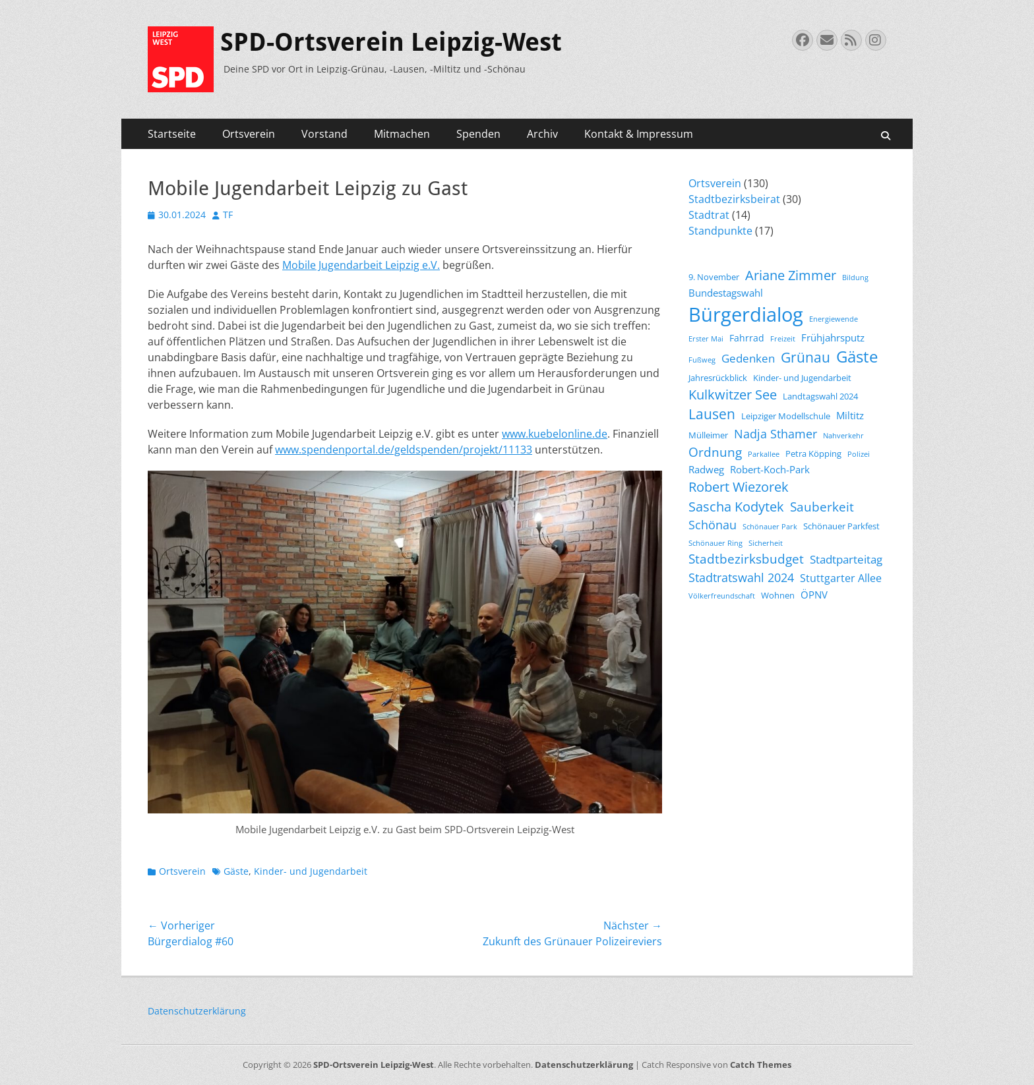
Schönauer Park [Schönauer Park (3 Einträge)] (770, 526)
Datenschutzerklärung (197, 1011)
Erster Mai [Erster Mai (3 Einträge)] (705, 338)
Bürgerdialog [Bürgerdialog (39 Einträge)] (745, 314)
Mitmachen (402, 134)
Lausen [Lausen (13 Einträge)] (711, 414)
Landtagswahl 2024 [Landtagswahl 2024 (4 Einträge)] (820, 396)
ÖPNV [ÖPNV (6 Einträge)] (814, 594)
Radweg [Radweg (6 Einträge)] (706, 469)
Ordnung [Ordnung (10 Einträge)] (715, 452)
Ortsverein (248, 134)
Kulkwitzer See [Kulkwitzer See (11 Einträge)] (732, 394)
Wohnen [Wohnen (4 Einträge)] (778, 595)
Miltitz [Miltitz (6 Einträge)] (850, 415)
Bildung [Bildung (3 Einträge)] (855, 277)
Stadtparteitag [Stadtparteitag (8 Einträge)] (846, 559)
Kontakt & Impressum (638, 134)
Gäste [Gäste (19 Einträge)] (857, 356)
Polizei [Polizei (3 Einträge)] (858, 454)
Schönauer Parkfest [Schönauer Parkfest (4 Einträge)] (841, 526)
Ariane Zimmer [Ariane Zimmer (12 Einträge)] (790, 275)
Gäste (236, 871)
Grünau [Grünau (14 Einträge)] (805, 357)
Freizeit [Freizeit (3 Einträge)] (782, 338)
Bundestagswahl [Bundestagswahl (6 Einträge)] (725, 292)
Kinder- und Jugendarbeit (310, 871)
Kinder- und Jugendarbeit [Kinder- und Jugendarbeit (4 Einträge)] (802, 378)
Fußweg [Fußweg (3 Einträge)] (701, 360)
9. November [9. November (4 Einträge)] (713, 277)
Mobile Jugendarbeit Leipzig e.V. (361, 265)
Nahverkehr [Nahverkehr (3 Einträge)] (843, 435)
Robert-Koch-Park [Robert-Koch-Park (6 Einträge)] (770, 469)
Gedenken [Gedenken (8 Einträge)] (748, 358)
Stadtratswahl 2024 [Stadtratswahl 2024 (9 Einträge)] (741, 577)
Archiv (542, 134)
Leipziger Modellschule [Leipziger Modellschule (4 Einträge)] (785, 416)
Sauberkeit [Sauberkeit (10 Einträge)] (822, 506)
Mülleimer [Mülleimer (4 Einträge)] (708, 435)
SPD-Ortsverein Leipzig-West (391, 42)
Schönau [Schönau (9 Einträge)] (712, 525)
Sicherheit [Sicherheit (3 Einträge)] (765, 543)
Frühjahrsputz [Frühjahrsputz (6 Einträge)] (833, 337)
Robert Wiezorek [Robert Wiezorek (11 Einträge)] (738, 487)
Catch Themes (760, 1064)
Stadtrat (708, 215)
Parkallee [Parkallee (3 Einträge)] (763, 454)
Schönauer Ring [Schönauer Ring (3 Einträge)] (715, 543)
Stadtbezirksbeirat (734, 199)
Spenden (478, 134)
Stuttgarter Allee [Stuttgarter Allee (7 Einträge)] (841, 578)
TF (228, 214)
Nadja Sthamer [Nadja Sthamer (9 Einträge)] (775, 434)
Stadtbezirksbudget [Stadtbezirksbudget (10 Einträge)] (746, 559)
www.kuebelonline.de (554, 433)
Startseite (172, 134)
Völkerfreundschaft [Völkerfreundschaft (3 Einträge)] (721, 596)
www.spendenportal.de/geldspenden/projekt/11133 (403, 449)
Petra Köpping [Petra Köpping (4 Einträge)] (813, 453)
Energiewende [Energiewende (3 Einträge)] (833, 319)
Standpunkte (720, 230)
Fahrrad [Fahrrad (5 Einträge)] (746, 338)
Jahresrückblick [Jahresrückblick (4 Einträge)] (717, 378)
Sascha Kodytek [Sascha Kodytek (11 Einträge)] (736, 506)
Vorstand (324, 134)
